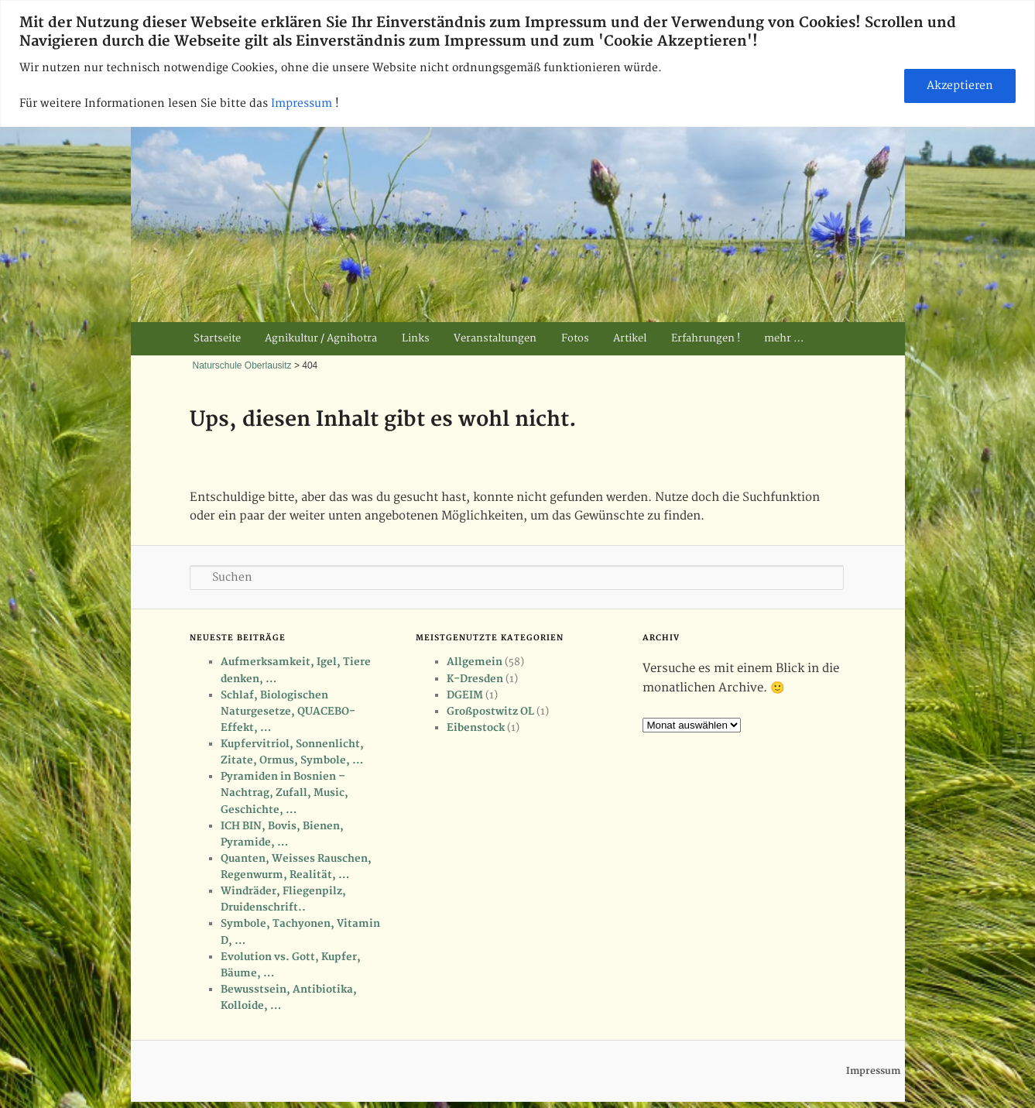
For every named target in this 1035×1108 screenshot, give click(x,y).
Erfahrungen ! (705, 338)
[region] (517, 63)
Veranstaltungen (495, 338)
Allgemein (474, 662)
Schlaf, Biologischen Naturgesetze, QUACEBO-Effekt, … (288, 711)
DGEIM (465, 695)
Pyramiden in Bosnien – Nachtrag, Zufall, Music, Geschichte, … (284, 792)
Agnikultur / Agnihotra (321, 338)
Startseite (217, 338)
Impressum (303, 103)
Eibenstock (476, 728)
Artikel (629, 338)
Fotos (575, 338)
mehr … (784, 338)
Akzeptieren (960, 85)
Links (416, 338)
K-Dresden (475, 679)
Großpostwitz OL (490, 711)
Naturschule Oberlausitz (242, 365)
